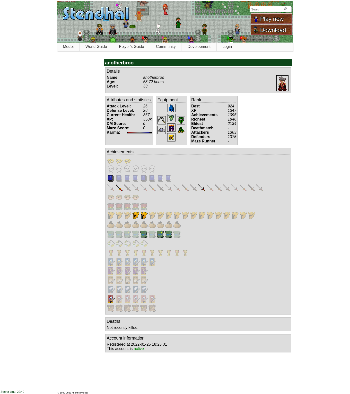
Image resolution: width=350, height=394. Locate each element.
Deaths (113, 321)
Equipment (168, 99)
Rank (196, 99)
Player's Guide (131, 46)
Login (227, 46)
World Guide (96, 46)
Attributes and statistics (129, 99)
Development (199, 46)
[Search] (285, 9)
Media (68, 46)
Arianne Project (80, 392)
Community (166, 46)
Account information (126, 338)
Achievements (120, 151)
